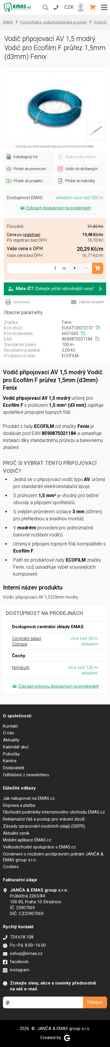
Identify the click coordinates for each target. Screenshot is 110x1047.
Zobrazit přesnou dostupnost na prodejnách (55, 686)
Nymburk (20, 667)
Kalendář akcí (15, 747)
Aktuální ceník (16, 833)
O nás (8, 733)
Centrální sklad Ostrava (26, 641)
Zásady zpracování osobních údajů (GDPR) (44, 826)
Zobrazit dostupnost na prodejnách (55, 208)
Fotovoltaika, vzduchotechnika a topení (53, 22)
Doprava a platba (19, 805)
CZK (69, 7)
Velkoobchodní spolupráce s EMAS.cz (39, 847)
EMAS (8, 22)
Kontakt (10, 726)
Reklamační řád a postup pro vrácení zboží (43, 819)
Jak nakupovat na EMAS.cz (29, 798)
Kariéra (9, 760)
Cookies (11, 866)
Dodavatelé (13, 767)
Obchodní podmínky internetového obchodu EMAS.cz (54, 812)
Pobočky (11, 754)
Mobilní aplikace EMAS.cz (27, 840)
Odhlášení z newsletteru (26, 774)
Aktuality (11, 740)
